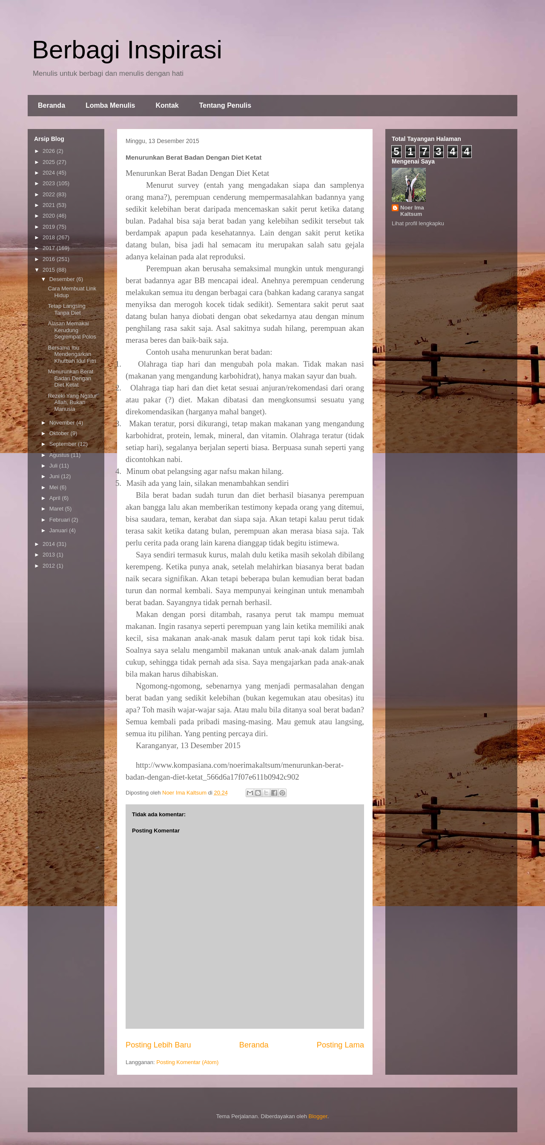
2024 (50, 172)
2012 (50, 565)
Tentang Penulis (225, 105)
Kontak (166, 105)
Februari (60, 520)
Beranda (51, 105)
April (55, 498)
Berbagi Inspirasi (127, 49)
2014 (50, 544)
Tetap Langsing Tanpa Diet (66, 309)
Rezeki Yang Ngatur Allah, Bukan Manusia (72, 402)
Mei (54, 487)
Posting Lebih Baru (158, 1045)
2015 (50, 270)
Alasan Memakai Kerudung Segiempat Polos (72, 330)
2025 (50, 162)
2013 (50, 554)
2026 (50, 151)
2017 (50, 248)
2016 (50, 259)
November (63, 422)
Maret (57, 508)
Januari (59, 530)
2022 (50, 194)
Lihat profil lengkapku (418, 223)
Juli (54, 465)
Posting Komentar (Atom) (187, 1062)
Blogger (318, 1116)
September (63, 444)
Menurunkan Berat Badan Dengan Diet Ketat (70, 378)
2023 (50, 183)
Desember (63, 279)
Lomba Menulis (110, 105)
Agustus (60, 455)
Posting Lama (340, 1045)
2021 (50, 205)
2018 (50, 237)
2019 (50, 227)
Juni (55, 476)
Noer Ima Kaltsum (412, 210)
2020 (50, 215)
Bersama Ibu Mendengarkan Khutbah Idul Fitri (72, 354)
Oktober (60, 433)
